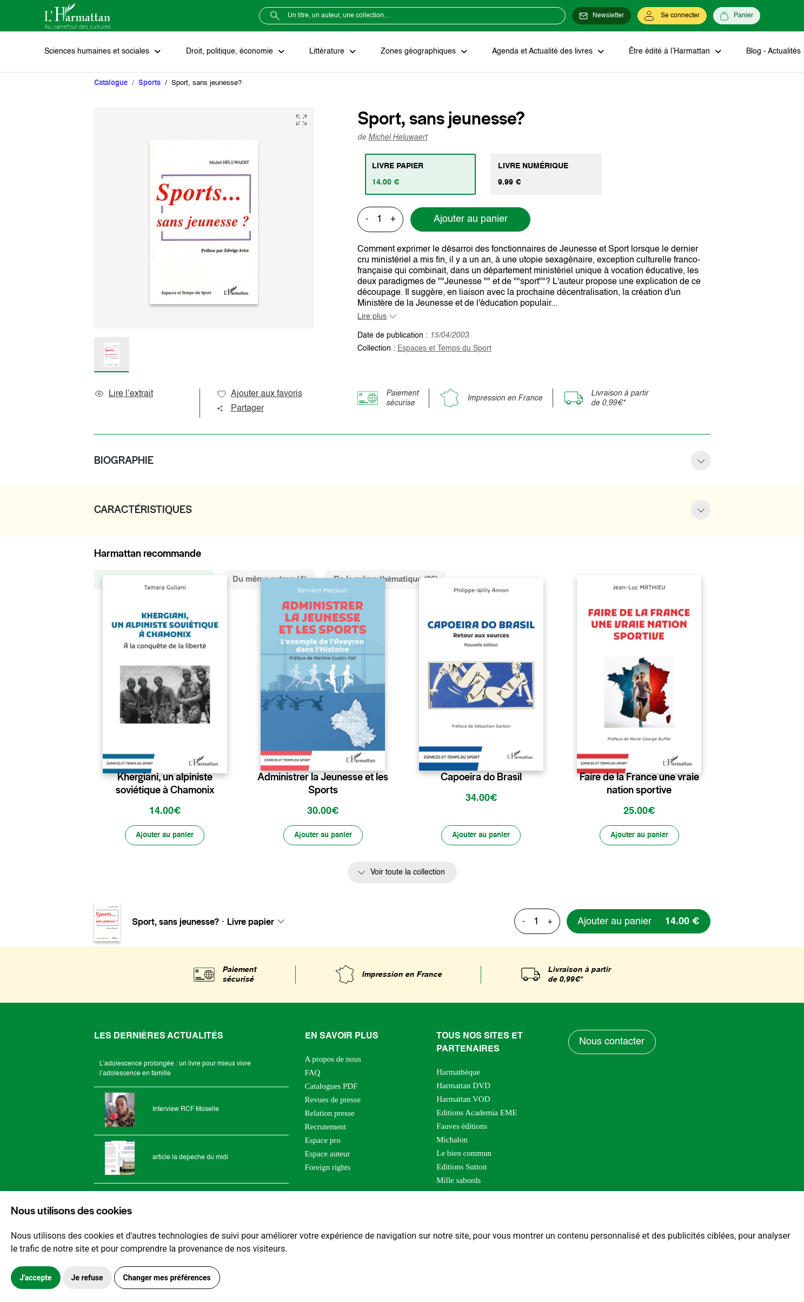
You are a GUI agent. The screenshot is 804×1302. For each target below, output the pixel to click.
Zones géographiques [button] (415, 52)
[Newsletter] (601, 15)
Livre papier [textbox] (250, 923)
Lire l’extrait (123, 394)
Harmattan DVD (463, 1086)
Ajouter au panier (471, 220)
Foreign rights (328, 1168)
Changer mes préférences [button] (167, 1277)
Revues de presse (333, 1100)
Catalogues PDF (331, 1087)
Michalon (452, 1140)
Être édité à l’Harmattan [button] (664, 52)
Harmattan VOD (463, 1100)
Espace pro (323, 1141)
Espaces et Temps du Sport (444, 349)
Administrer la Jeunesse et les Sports (322, 784)
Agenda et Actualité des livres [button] (538, 52)
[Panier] (736, 15)
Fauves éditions (461, 1127)
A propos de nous (333, 1060)
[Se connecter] (672, 15)
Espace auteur (327, 1154)
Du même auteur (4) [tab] (269, 580)
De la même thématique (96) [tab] (386, 580)
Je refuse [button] (87, 1277)
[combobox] (259, 923)
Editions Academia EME (476, 1113)
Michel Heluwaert (397, 138)
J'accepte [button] (35, 1277)
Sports (149, 83)
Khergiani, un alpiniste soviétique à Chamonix (165, 784)
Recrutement (326, 1127)
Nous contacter (612, 1043)
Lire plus (372, 317)
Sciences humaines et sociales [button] (97, 52)
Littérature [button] (325, 52)
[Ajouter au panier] (165, 836)
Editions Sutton (461, 1167)
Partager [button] (240, 409)
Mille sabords (458, 1181)
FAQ (313, 1073)
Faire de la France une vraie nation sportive (639, 784)
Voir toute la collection (407, 874)
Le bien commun (463, 1154)
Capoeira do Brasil (481, 777)
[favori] (220, 756)
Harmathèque (458, 1073)
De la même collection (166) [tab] (153, 580)
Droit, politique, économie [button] (229, 52)
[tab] (421, 174)
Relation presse (330, 1114)
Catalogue (111, 83)
